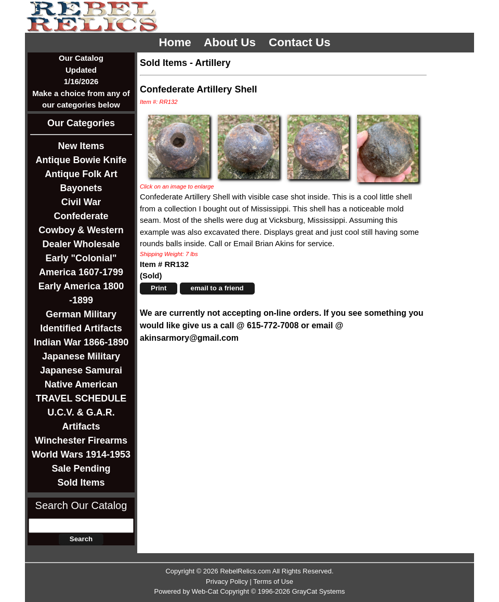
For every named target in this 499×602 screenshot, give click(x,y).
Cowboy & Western (81, 230)
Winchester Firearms (81, 440)
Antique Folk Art (81, 174)
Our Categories (81, 123)
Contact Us (301, 42)
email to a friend (217, 288)
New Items (81, 146)
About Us (231, 42)
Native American (81, 384)
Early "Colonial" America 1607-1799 (81, 265)
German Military (81, 314)
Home (176, 42)
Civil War (81, 202)
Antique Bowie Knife (81, 160)
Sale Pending (80, 468)
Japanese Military (81, 356)
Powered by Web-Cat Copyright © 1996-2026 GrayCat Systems (249, 591)
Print (158, 288)
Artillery (212, 63)
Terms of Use (273, 581)
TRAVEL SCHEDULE (81, 398)
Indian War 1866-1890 (81, 342)
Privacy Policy (227, 581)
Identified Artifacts (81, 328)
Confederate (81, 216)
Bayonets (81, 188)
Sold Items (80, 482)
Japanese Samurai (81, 370)
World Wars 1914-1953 (81, 454)
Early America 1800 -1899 (81, 293)
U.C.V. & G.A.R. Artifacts (80, 419)
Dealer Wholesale (81, 244)
